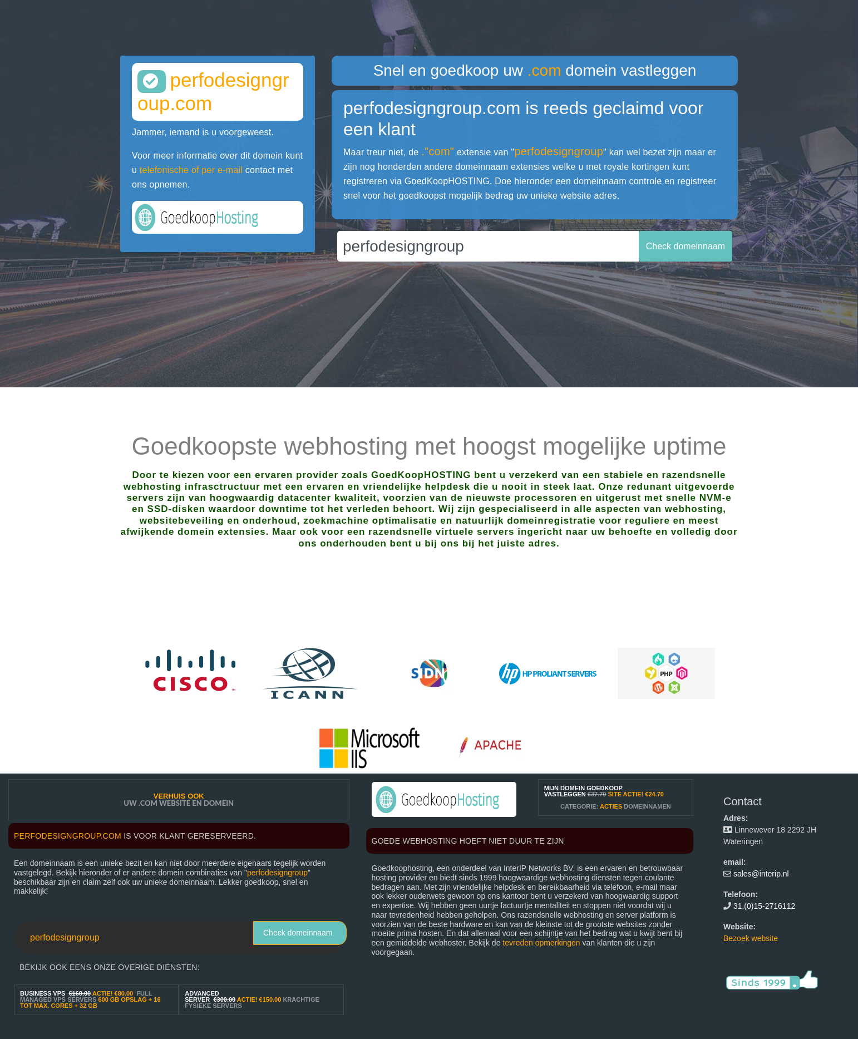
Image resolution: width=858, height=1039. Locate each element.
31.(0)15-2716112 (764, 906)
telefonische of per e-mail (191, 170)
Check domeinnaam (298, 932)
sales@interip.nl (761, 873)
